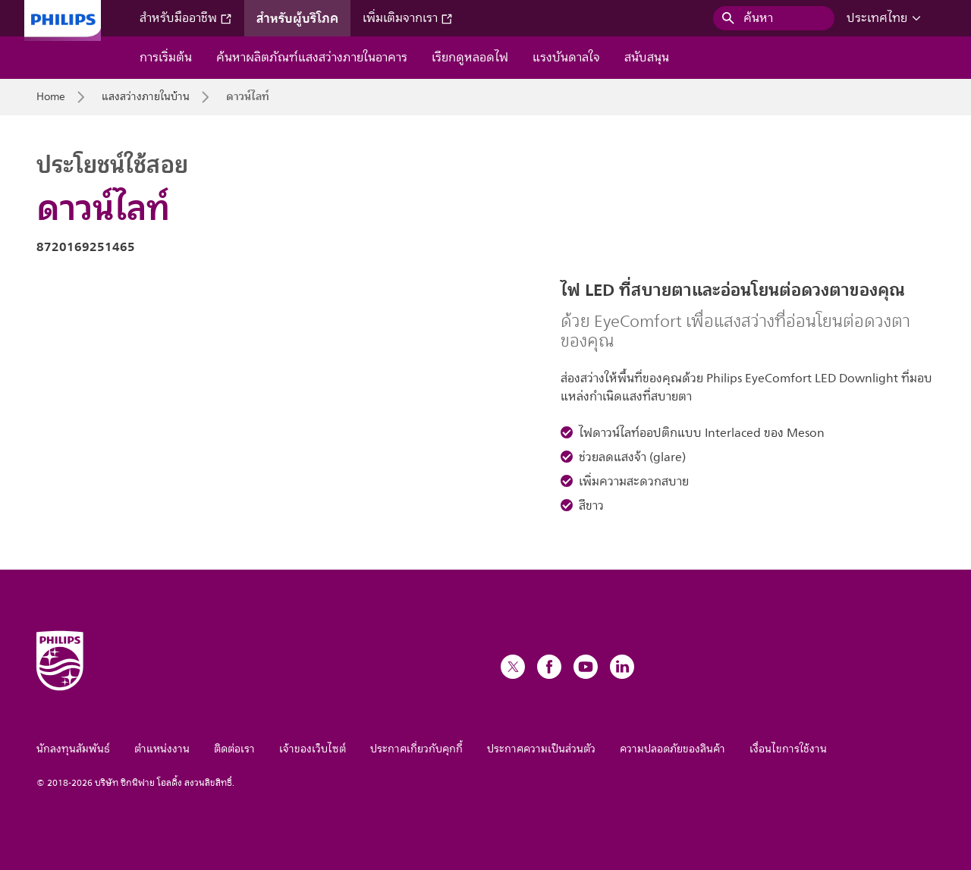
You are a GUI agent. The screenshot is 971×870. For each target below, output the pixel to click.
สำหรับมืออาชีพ (186, 18)
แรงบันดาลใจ (566, 58)
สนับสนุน (646, 58)
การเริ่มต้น (166, 58)
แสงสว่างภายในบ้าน (146, 97)
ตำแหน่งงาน (162, 749)
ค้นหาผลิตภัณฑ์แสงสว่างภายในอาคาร (311, 58)
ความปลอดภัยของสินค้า (672, 749)
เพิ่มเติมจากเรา (408, 18)
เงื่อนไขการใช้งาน (788, 749)
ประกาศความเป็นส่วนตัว (541, 749)
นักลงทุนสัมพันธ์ (73, 749)
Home (50, 97)
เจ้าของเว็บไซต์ (312, 749)
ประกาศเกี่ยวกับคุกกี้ (416, 749)
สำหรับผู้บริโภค (297, 18)
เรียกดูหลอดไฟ (470, 58)
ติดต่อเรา (234, 749)
